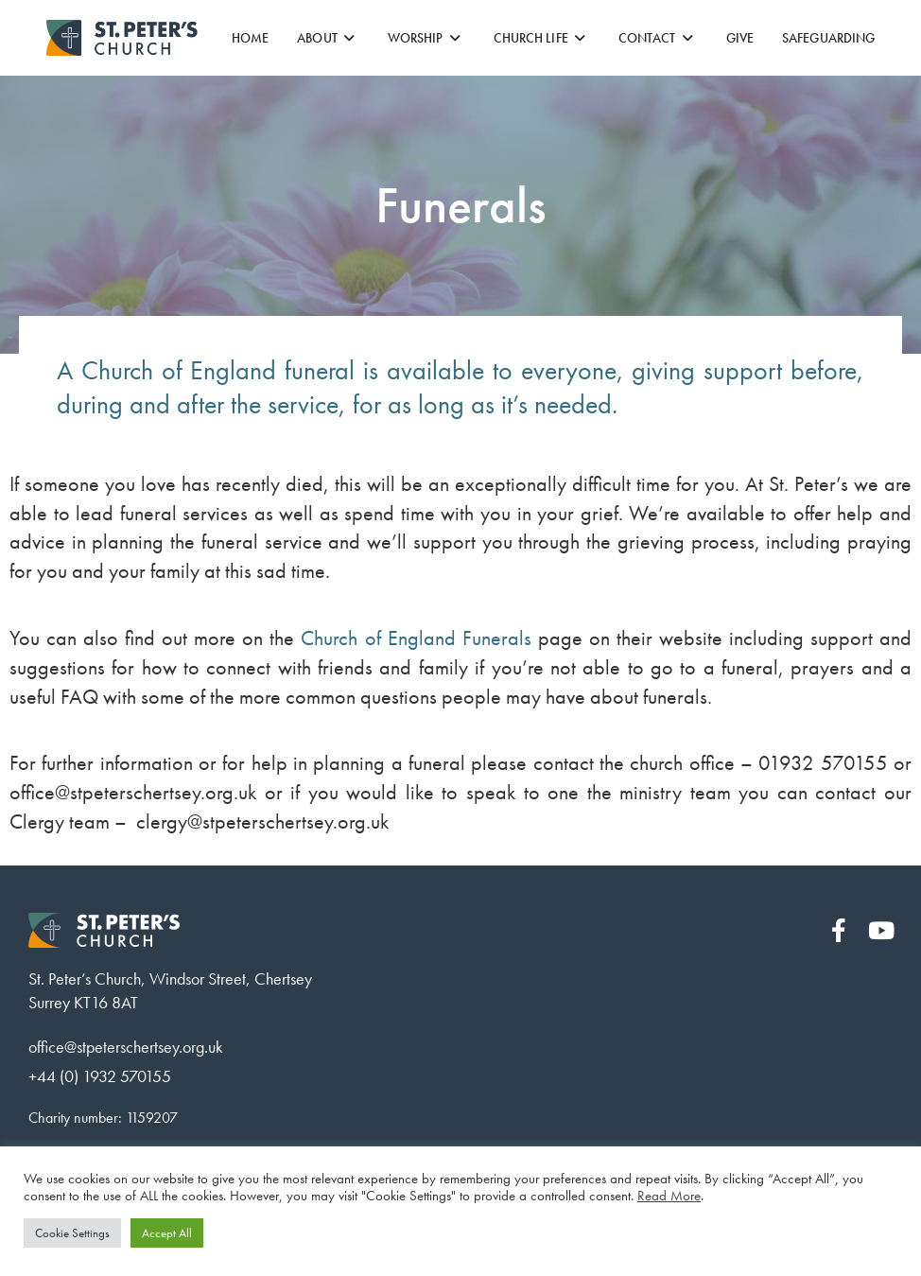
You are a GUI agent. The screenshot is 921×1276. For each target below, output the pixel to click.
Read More (669, 1195)
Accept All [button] (167, 1233)
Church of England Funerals (415, 638)
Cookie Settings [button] (72, 1233)
